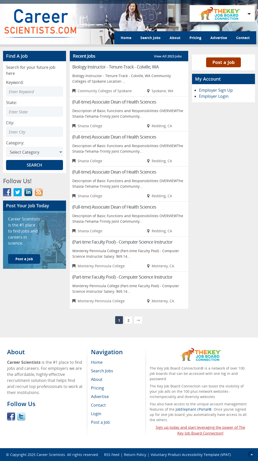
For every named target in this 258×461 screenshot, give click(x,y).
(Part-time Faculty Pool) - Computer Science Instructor (122, 242)
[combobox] (34, 112)
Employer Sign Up (216, 90)
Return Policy (135, 454)
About (175, 37)
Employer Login (214, 96)
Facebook (11, 416)
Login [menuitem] (96, 413)
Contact (243, 37)
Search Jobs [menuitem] (102, 371)
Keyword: (15, 82)
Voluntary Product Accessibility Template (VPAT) (191, 454)
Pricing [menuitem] (97, 388)
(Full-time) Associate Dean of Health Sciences (114, 102)
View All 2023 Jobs (168, 56)
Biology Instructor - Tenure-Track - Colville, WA (115, 67)
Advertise (218, 37)
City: (10, 122)
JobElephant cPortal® (194, 409)
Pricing (195, 37)
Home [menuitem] (97, 362)
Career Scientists (51, 454)
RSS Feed (111, 454)
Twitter (21, 416)
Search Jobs (150, 37)
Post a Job (24, 258)
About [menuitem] (97, 379)
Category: (15, 143)
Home (126, 37)
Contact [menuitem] (98, 405)
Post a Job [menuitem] (100, 422)
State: (11, 102)
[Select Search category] (34, 152)
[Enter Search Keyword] (34, 91)
